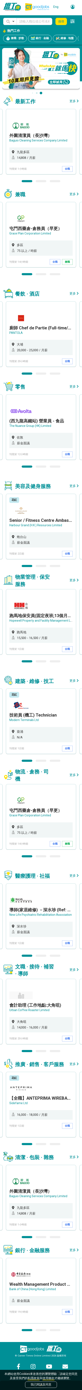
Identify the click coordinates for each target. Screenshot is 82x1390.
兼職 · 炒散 (15, 38)
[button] (10, 21)
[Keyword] (34, 21)
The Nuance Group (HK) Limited (30, 426)
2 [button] (41, 181)
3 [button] (55, 181)
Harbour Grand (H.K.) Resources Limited (35, 525)
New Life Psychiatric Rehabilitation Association (40, 914)
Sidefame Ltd (18, 1103)
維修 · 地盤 (65, 38)
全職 (67, 168)
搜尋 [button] (61, 21)
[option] (41, 141)
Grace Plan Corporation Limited (30, 233)
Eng (55, 7)
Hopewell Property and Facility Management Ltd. (41, 620)
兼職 (67, 261)
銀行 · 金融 (40, 38)
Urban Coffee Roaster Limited (29, 1010)
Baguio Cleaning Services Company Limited (38, 140)
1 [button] (27, 181)
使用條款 (48, 1378)
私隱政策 (34, 1378)
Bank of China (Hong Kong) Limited (32, 1289)
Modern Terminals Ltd (24, 720)
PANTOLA (16, 332)
